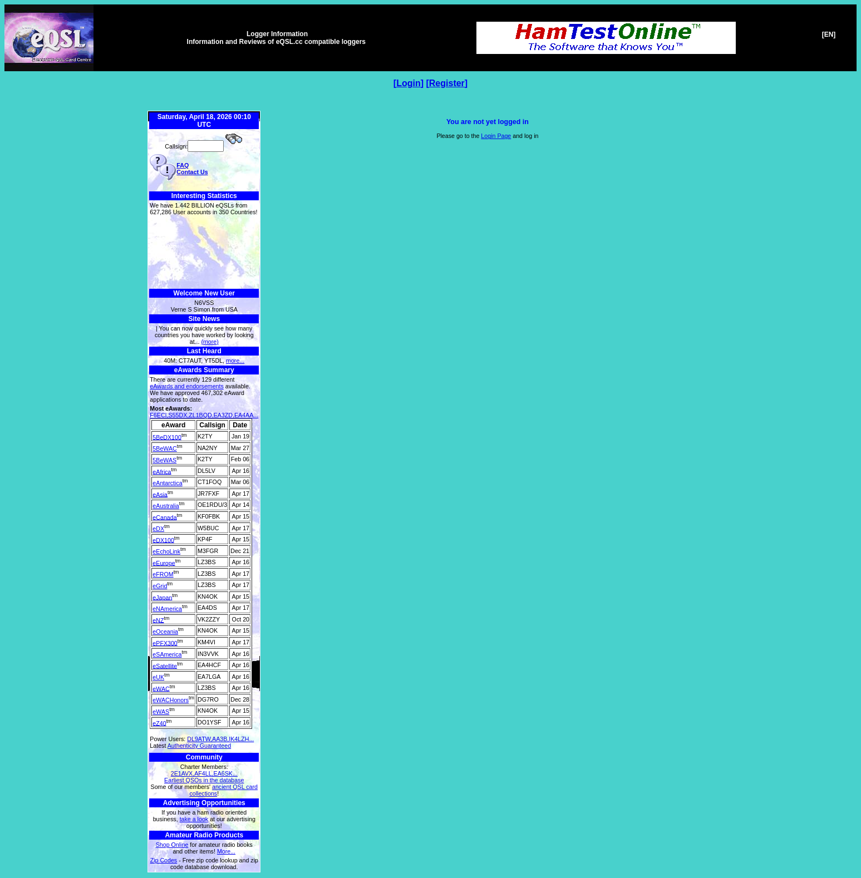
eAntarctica (167, 483)
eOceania (165, 631)
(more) (209, 341)
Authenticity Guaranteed (199, 745)
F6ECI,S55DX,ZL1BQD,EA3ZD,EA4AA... (204, 415)
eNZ (158, 619)
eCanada (164, 517)
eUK (158, 677)
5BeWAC (164, 448)
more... (235, 360)
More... (226, 851)
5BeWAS (164, 460)
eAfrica (161, 471)
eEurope (163, 562)
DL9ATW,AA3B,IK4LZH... (220, 739)
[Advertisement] (204, 252)
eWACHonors (170, 700)
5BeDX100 (166, 436)
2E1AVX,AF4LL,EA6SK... (204, 773)
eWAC (160, 688)
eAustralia (165, 505)
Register (447, 83)
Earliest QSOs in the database (204, 780)
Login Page (496, 135)
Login (408, 83)
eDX (158, 528)
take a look (194, 819)
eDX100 (163, 539)
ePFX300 (164, 642)
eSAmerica (166, 654)
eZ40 (159, 722)
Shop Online (172, 844)
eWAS (160, 711)
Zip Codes (164, 860)
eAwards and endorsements (187, 386)
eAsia (160, 494)
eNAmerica (167, 608)
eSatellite (164, 665)
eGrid (159, 586)
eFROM (162, 574)
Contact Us (192, 172)
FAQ (182, 165)
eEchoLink (166, 551)
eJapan (162, 597)
